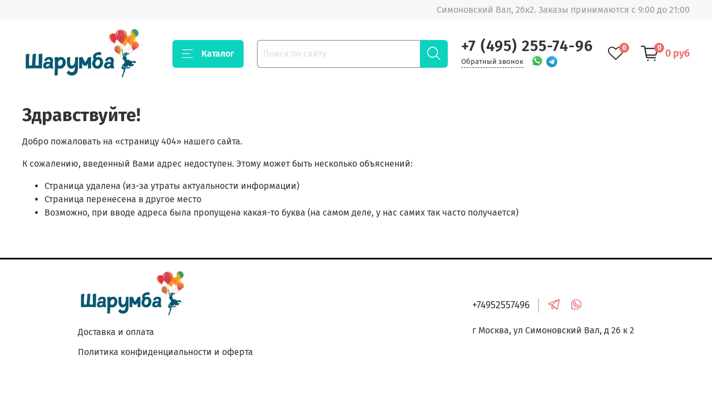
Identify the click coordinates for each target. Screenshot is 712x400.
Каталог (208, 53)
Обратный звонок (492, 61)
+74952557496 (501, 305)
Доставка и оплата (116, 332)
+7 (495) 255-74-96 (527, 46)
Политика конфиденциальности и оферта (165, 352)
